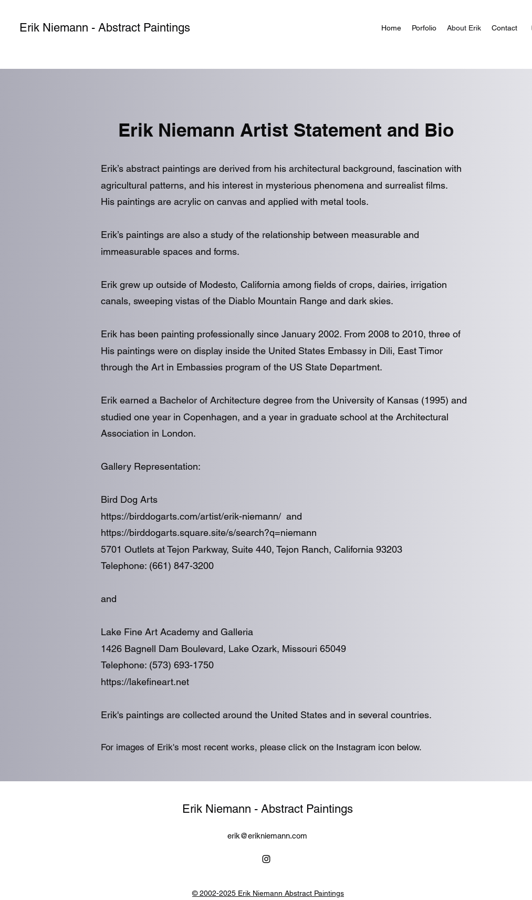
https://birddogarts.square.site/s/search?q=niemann (209, 532)
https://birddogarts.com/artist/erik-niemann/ (192, 516)
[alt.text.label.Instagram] (266, 859)
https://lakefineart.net (145, 681)
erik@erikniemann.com (267, 835)
